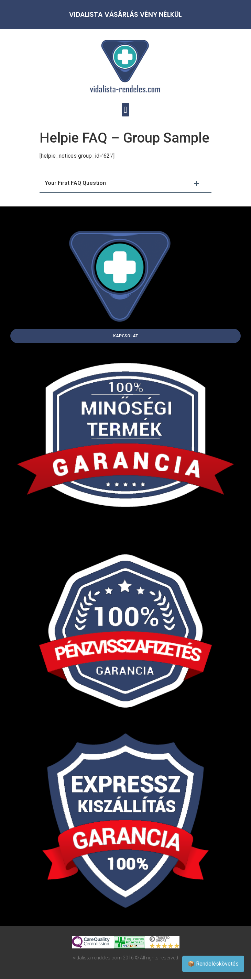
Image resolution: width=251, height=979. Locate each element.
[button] (126, 109)
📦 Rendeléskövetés (213, 963)
